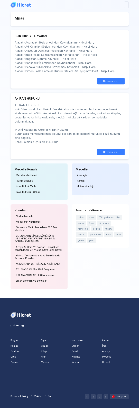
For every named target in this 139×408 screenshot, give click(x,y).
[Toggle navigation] (126, 4)
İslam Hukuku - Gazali (28, 192)
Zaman (14, 362)
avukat (81, 234)
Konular (81, 180)
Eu (49, 396)
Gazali (44, 345)
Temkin (15, 351)
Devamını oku (110, 81)
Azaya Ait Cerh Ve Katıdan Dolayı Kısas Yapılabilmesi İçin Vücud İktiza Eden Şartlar (38, 248)
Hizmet (106, 362)
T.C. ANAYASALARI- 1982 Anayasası (35, 269)
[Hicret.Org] (21, 5)
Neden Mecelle (24, 216)
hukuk (81, 217)
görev (81, 240)
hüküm (108, 229)
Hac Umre (77, 340)
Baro (91, 223)
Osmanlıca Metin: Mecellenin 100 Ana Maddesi (36, 229)
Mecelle (106, 356)
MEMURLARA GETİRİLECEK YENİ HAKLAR (38, 264)
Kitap (44, 351)
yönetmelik (95, 234)
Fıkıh (43, 356)
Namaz (14, 345)
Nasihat (76, 356)
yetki (91, 240)
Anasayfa (82, 175)
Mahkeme (83, 229)
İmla (104, 345)
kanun (81, 223)
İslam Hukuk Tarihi (26, 186)
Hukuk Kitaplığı (85, 186)
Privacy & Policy (20, 396)
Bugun (14, 340)
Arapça (106, 351)
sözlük (96, 229)
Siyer (44, 340)
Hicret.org (17, 325)
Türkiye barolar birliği (109, 217)
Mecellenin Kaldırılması (28, 221)
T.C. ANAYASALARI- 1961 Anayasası (35, 275)
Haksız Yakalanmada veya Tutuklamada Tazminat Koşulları (37, 257)
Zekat (75, 351)
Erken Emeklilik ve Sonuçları (31, 280)
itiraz (118, 234)
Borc (108, 234)
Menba (45, 362)
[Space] (21, 314)
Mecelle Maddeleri (26, 175)
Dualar (75, 345)
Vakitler (38, 396)
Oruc (13, 356)
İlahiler (105, 340)
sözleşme (104, 223)
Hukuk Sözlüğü (24, 180)
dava (91, 217)
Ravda (75, 362)
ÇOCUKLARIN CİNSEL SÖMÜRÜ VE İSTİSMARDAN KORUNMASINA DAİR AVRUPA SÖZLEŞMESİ (35, 239)
